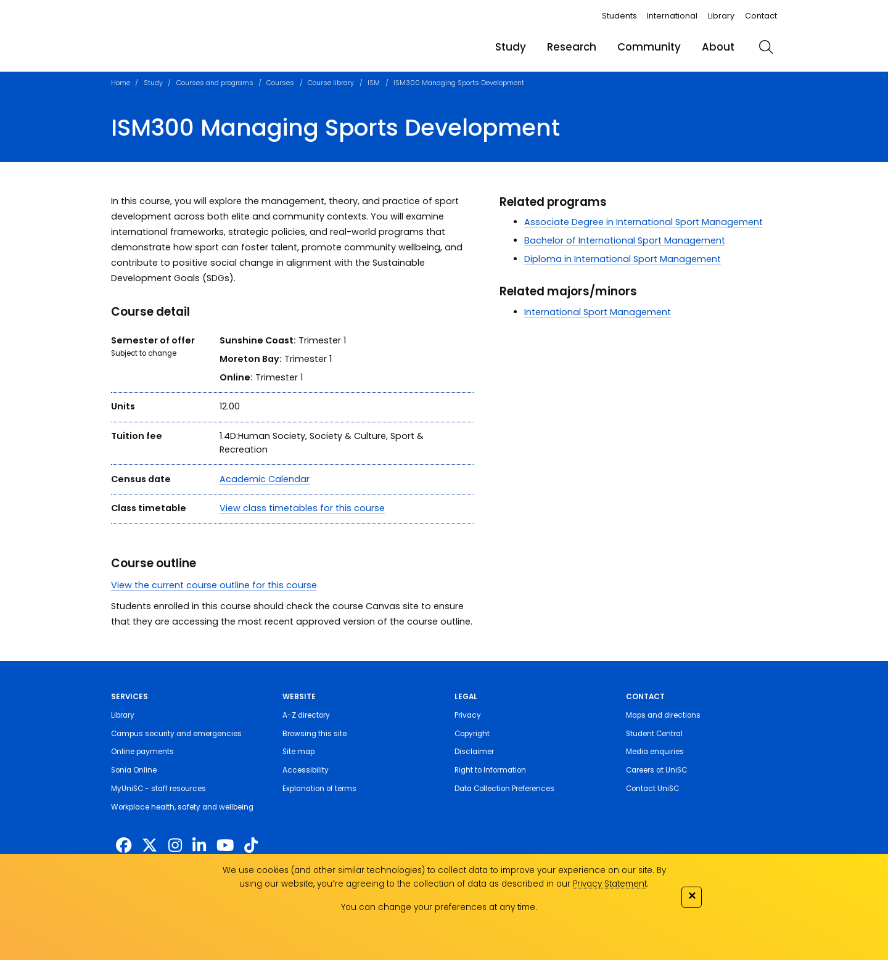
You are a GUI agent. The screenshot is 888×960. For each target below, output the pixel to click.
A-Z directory (306, 715)
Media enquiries (655, 752)
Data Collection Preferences (504, 789)
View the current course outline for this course (214, 585)
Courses (280, 83)
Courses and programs (214, 83)
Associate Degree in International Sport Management (643, 222)
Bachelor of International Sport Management (624, 240)
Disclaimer (474, 752)
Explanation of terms (319, 789)
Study (510, 46)
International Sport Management (597, 312)
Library (721, 15)
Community (649, 46)
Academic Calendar (265, 479)
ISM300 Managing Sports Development (458, 83)
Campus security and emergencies (176, 734)
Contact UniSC (652, 789)
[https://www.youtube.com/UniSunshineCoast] (225, 845)
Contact (761, 15)
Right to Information (490, 770)
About (718, 46)
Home (120, 83)
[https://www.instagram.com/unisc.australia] (175, 845)
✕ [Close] (692, 895)
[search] (766, 47)
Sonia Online (134, 770)
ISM (374, 83)
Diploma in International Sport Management (622, 259)
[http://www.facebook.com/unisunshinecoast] (123, 845)
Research (571, 46)
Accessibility (305, 770)
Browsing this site (314, 734)
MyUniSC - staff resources (158, 789)
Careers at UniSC (656, 770)
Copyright (472, 734)
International (672, 15)
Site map (298, 752)
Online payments (142, 752)
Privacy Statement (610, 884)
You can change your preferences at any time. (439, 907)
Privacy (467, 715)
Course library (331, 83)
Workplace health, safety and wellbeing (182, 807)
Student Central (654, 734)
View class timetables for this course (302, 508)
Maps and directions (663, 715)
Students (619, 15)
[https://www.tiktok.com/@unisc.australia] (251, 845)
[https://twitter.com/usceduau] (149, 845)
